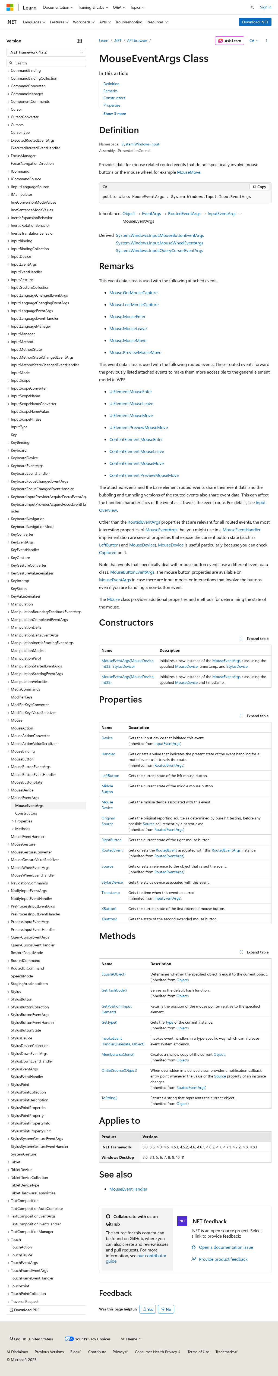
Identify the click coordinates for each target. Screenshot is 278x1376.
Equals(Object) (113, 974)
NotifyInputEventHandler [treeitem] (31, 898)
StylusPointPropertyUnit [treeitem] (31, 1130)
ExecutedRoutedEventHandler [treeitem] (35, 147)
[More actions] (266, 40)
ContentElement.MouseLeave (136, 451)
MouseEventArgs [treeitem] (29, 805)
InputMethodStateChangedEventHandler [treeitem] (45, 364)
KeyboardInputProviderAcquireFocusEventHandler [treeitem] (48, 508)
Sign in (265, 7)
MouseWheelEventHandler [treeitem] (33, 875)
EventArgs (151, 213)
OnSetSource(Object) (119, 1070)
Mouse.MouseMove (127, 340)
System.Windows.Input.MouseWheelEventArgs (159, 243)
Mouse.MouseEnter (127, 316)
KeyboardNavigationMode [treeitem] (32, 526)
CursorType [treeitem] (20, 132)
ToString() (110, 1097)
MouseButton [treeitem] (22, 759)
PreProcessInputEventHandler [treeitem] (35, 914)
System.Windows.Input (140, 144)
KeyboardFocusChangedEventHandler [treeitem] (42, 488)
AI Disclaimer (17, 1351)
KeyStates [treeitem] (19, 588)
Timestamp (111, 892)
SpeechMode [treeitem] (22, 976)
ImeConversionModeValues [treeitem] (33, 202)
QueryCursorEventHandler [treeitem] (33, 945)
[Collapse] (79, 41)
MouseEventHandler (242, 529)
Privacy (119, 1351)
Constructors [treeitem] (26, 813)
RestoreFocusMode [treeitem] (27, 952)
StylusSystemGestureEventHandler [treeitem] (39, 1146)
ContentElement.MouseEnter (136, 439)
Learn (103, 40)
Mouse (113, 599)
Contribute (97, 1351)
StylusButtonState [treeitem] (26, 1030)
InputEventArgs (222, 213)
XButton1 (109, 908)
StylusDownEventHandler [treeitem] (32, 1061)
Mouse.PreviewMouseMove (135, 352)
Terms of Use (198, 1351)
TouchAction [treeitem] (21, 1247)
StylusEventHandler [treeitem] (27, 1076)
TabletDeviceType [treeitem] (25, 1185)
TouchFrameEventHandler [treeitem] (32, 1278)
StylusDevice (237, 666)
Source (148, 823)
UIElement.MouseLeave (131, 403)
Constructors (114, 97)
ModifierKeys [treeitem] (21, 697)
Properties (111, 105)
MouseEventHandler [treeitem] (28, 836)
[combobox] (46, 52)
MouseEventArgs (161, 529)
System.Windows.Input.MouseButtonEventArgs (160, 235)
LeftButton (109, 545)
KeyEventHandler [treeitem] (25, 549)
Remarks (110, 90)
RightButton (112, 839)
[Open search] (252, 7)
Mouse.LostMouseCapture (134, 304)
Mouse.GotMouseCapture (133, 292)
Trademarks (225, 1351)
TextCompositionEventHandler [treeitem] (36, 1223)
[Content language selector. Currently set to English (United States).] (31, 1339)
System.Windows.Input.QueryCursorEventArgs (159, 250)
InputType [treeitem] (19, 426)
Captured (107, 552)
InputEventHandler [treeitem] (26, 271)
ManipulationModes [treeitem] (27, 650)
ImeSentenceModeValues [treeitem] (32, 209)
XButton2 (109, 918)
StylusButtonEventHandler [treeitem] (33, 1022)
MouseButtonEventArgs (132, 572)
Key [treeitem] (14, 434)
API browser (137, 40)
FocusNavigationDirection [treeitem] (32, 163)
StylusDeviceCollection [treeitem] (30, 1045)
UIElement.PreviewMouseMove (138, 427)
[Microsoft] (10, 7)
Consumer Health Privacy (156, 1351)
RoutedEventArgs (184, 213)
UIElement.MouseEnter (130, 391)
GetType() (109, 1022)
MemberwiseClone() (118, 1054)
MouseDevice (142, 545)
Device (107, 737)
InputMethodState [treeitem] (26, 349)
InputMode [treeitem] (20, 372)
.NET (117, 40)
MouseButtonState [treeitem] (26, 782)
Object (128, 213)
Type (169, 1022)
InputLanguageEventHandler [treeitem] (34, 318)
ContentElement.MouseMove (136, 463)
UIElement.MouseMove (131, 415)
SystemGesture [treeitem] (23, 1154)
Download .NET (255, 21)
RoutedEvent (112, 850)
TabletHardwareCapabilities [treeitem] (33, 1192)
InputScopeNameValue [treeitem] (30, 411)
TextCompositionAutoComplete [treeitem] (37, 1208)
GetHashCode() (114, 990)
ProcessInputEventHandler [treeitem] (33, 929)
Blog (74, 1351)
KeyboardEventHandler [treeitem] (30, 473)
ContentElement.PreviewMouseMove (144, 475)
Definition (111, 83)
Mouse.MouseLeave (128, 328)
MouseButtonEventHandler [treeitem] (33, 774)
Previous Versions (49, 1351)
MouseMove (188, 172)
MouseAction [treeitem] (22, 728)
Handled (108, 753)
